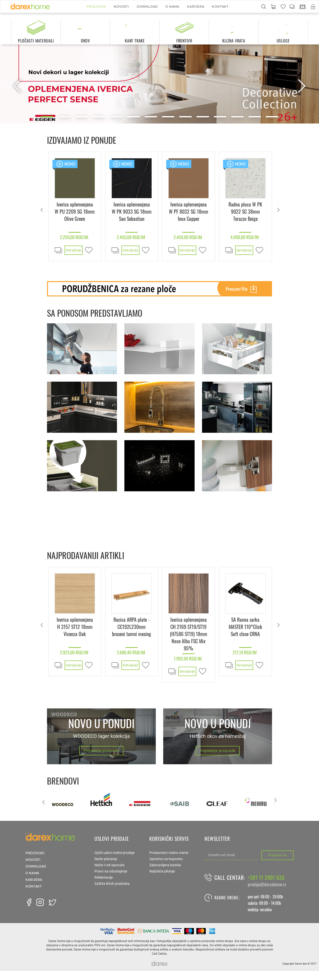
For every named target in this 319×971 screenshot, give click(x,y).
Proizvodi (96, 6)
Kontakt (220, 6)
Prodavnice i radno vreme (168, 853)
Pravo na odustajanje (110, 871)
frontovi (184, 41)
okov (85, 41)
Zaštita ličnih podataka (112, 884)
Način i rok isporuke (109, 865)
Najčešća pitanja (162, 871)
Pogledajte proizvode (101, 751)
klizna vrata (233, 41)
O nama (172, 6)
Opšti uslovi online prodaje (114, 853)
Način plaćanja (105, 859)
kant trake (135, 41)
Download (147, 6)
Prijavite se (277, 855)
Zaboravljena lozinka (165, 865)
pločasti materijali (36, 41)
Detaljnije (73, 250)
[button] (273, 7)
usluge (283, 41)
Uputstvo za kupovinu (166, 859)
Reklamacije (103, 877)
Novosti (121, 6)
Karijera (195, 6)
